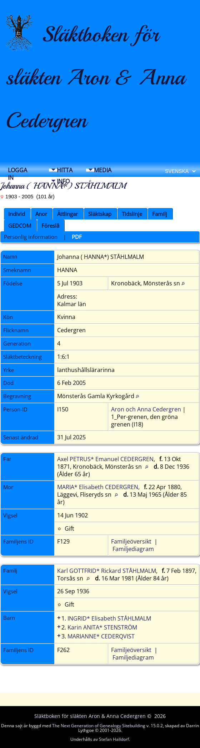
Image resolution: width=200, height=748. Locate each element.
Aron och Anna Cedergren (146, 409)
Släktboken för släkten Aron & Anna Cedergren (95, 77)
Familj (159, 213)
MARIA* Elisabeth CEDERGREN (97, 487)
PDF (77, 236)
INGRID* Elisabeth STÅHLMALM (109, 618)
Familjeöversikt (131, 541)
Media (102, 170)
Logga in (17, 172)
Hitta (64, 170)
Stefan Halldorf (114, 739)
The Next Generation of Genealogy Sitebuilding (98, 726)
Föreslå (50, 225)
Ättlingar (67, 213)
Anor (41, 213)
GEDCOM (19, 225)
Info (63, 181)
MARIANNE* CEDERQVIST (101, 636)
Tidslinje (132, 213)
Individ (16, 213)
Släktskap (99, 213)
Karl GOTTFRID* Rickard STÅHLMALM (106, 571)
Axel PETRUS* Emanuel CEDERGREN (105, 459)
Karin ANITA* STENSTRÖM (102, 627)
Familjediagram (133, 549)
